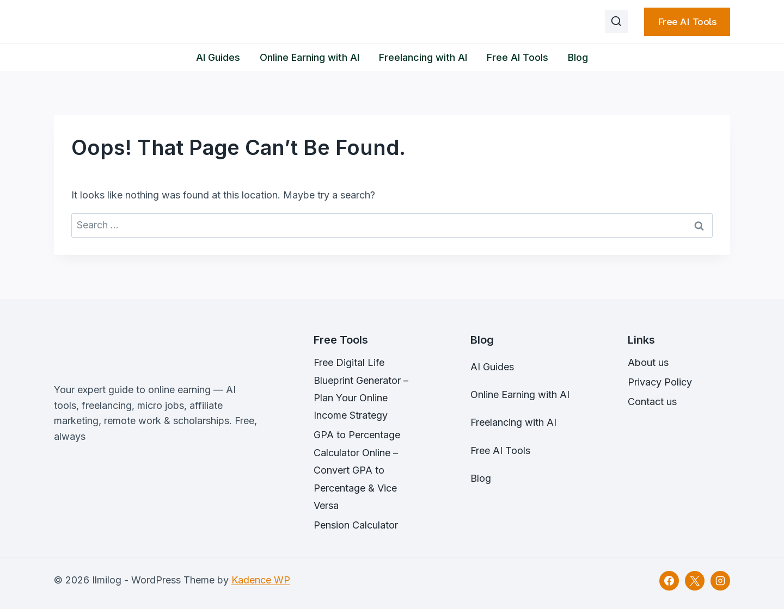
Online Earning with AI (309, 57)
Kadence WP (260, 580)
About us (648, 362)
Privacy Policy (660, 382)
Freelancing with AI (423, 57)
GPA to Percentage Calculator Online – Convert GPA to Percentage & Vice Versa (357, 470)
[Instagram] (720, 581)
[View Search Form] (616, 21)
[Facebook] (669, 581)
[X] (695, 581)
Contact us (652, 401)
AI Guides (218, 57)
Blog (578, 57)
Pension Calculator (356, 525)
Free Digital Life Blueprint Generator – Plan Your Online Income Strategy (361, 389)
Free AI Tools (687, 21)
